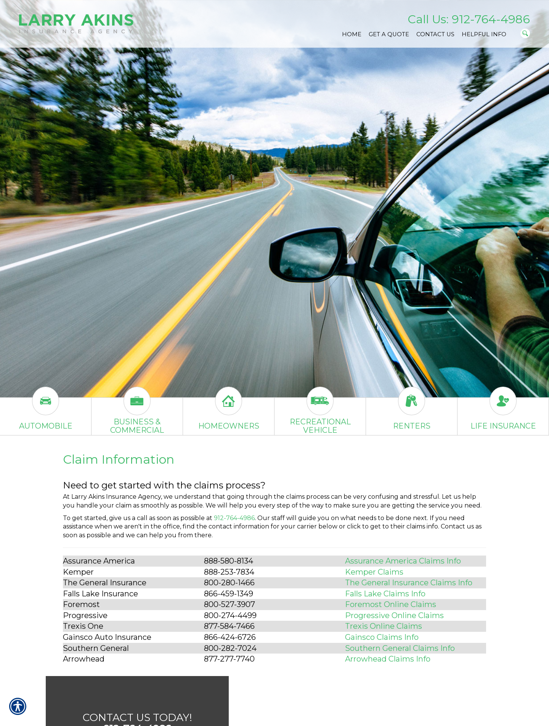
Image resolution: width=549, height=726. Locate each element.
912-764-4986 (234, 518)
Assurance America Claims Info (403, 560)
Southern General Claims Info (400, 648)
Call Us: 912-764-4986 (469, 19)
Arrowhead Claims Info (387, 658)
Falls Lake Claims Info (385, 593)
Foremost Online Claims (390, 604)
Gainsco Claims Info (382, 637)
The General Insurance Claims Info (408, 582)
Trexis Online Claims (383, 626)
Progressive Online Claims (394, 615)
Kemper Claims (374, 572)
